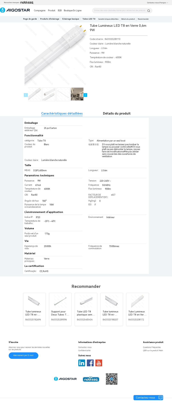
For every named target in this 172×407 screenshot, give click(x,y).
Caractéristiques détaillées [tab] (62, 113)
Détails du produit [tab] (117, 113)
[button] (85, 95)
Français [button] (164, 3)
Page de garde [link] (30, 19)
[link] (49, 19)
